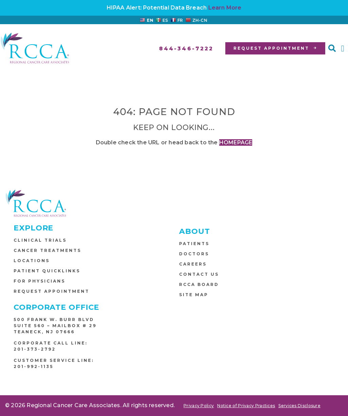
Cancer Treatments (47, 250)
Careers (193, 264)
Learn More (225, 7)
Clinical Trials (40, 240)
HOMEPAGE (236, 142)
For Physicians (39, 281)
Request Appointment (51, 291)
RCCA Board (199, 284)
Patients (194, 243)
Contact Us (199, 274)
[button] (332, 48)
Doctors (194, 253)
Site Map (193, 294)
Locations (32, 260)
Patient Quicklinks (47, 270)
